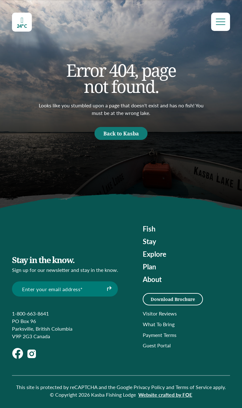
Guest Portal (157, 345)
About (152, 279)
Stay (149, 241)
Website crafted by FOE (165, 394)
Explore (154, 254)
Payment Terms (159, 335)
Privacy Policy (149, 387)
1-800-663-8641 (30, 313)
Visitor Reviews (160, 313)
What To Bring (159, 324)
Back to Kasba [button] (121, 133)
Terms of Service (194, 387)
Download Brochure (173, 299)
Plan (149, 266)
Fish (149, 229)
